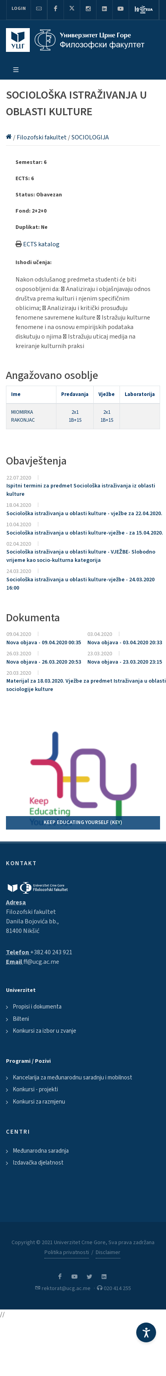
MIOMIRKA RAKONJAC (23, 416)
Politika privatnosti (66, 1252)
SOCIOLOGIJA (90, 137)
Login (19, 8)
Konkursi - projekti (35, 1089)
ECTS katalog (41, 244)
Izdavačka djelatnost (38, 1163)
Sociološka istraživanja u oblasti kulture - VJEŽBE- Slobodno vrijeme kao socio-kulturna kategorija (80, 556)
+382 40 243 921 (51, 952)
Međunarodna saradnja (41, 1151)
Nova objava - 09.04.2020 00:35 (43, 643)
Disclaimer (108, 1252)
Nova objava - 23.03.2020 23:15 (124, 662)
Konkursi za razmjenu (39, 1102)
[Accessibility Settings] (146, 1332)
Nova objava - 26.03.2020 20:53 (43, 662)
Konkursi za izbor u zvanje (44, 1031)
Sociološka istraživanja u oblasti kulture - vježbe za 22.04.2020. (84, 514)
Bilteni (21, 1019)
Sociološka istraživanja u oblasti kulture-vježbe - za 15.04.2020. (84, 533)
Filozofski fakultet (42, 137)
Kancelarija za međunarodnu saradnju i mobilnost (72, 1077)
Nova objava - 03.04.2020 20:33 (124, 643)
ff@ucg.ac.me (41, 961)
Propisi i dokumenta (37, 1007)
